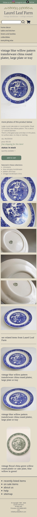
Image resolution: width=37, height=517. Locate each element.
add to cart (11, 158)
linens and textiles (8, 34)
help (6, 490)
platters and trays (9, 171)
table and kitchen (8, 30)
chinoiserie (7, 167)
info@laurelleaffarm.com (18, 512)
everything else (7, 40)
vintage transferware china (12, 174)
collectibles (5, 37)
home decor (6, 27)
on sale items (11, 484)
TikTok (31, 2)
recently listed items (15, 480)
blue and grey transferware (12, 169)
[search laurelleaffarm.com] (23, 22)
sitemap (8, 494)
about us (8, 487)
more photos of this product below (16, 122)
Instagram (19, 2)
